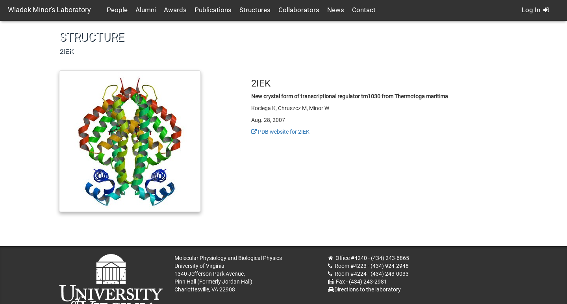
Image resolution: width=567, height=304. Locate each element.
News (335, 10)
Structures (255, 10)
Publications (213, 10)
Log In (535, 10)
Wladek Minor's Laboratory (49, 10)
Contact (364, 10)
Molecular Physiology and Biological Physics (228, 258)
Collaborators (298, 10)
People (117, 10)
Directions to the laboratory (367, 289)
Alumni (145, 10)
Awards (175, 10)
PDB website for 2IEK (280, 132)
